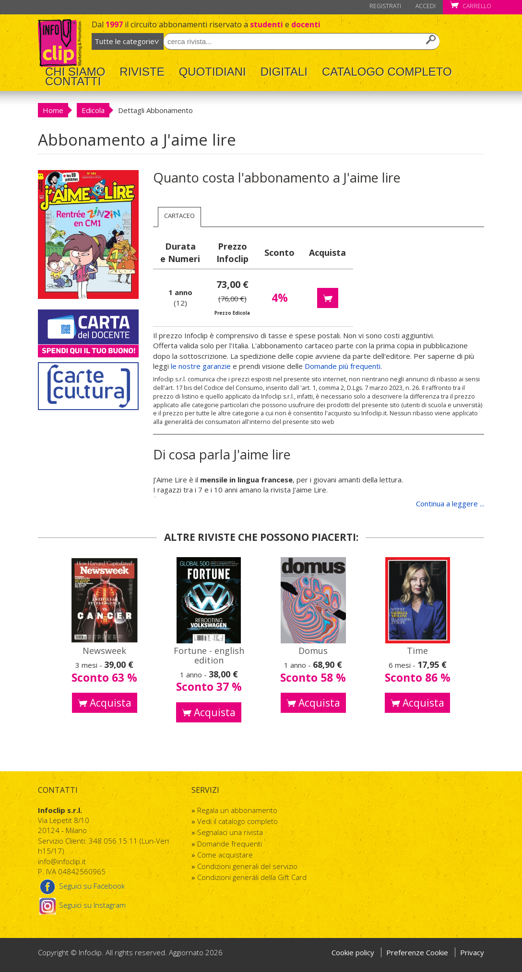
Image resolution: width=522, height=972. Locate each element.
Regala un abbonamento (237, 810)
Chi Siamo (75, 72)
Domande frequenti (229, 843)
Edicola (93, 110)
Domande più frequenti (342, 366)
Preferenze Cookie (418, 952)
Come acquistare (225, 854)
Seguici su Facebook (81, 886)
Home (53, 110)
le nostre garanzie (201, 366)
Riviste (141, 72)
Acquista (104, 702)
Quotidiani (212, 72)
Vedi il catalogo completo (237, 821)
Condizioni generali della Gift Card (252, 877)
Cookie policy (353, 952)
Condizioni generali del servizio (247, 866)
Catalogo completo (387, 72)
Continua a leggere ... (450, 503)
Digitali (284, 72)
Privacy (472, 952)
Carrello (470, 6)
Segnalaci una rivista (230, 832)
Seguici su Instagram (82, 905)
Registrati (385, 6)
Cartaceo (179, 215)
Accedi (425, 6)
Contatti (73, 81)
